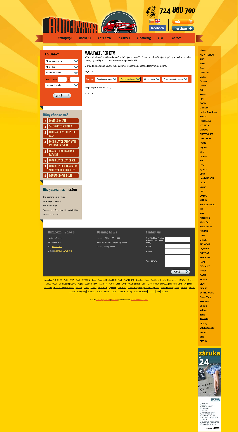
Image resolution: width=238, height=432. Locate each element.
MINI (202, 213)
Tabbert (203, 310)
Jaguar (203, 147)
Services (124, 38)
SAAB (203, 275)
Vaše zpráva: (151, 262)
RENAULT (205, 266)
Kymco (203, 169)
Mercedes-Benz (208, 204)
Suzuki (203, 306)
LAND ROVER (207, 178)
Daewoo (204, 81)
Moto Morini (206, 226)
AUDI (202, 59)
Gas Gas (204, 107)
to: (68, 79)
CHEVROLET (206, 134)
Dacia (202, 77)
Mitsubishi (205, 218)
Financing (144, 38)
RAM (202, 262)
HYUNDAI (205, 125)
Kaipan (203, 156)
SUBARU (204, 301)
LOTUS (203, 196)
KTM (202, 165)
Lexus (203, 182)
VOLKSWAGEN (207, 328)
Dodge (203, 85)
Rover (203, 270)
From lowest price (128, 79)
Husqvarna (205, 121)
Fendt (203, 94)
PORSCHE (205, 257)
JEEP (202, 152)
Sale (177, 21)
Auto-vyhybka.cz (103, 302)
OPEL (203, 235)
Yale (202, 337)
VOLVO (203, 332)
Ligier (203, 187)
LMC (202, 191)
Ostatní (203, 240)
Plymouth (205, 248)
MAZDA (204, 200)
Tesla (202, 315)
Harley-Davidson (208, 112)
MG (201, 209)
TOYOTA (204, 319)
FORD (203, 103)
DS (201, 90)
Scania (203, 279)
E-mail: (149, 252)
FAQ (160, 38)
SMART (203, 288)
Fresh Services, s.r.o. (139, 302)
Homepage (65, 38)
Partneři (114, 302)
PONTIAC (204, 253)
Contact (176, 38)
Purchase (181, 28)
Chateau (204, 130)
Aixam (203, 50)
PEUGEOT (205, 244)
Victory (203, 323)
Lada (202, 174)
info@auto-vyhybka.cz (63, 251)
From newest (149, 79)
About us (85, 38)
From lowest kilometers (173, 79)
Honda (203, 116)
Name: (149, 246)
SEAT (202, 284)
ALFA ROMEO (207, 55)
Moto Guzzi (205, 222)
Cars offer (104, 38)
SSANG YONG (207, 292)
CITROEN (204, 72)
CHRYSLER (206, 138)
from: (55, 79)
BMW (202, 63)
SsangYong (205, 297)
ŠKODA (204, 341)
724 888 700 (57, 247)
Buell (202, 68)
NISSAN (204, 231)
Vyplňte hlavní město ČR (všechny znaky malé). (154, 240)
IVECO (203, 143)
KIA (202, 160)
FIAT (202, 99)
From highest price (104, 79)
